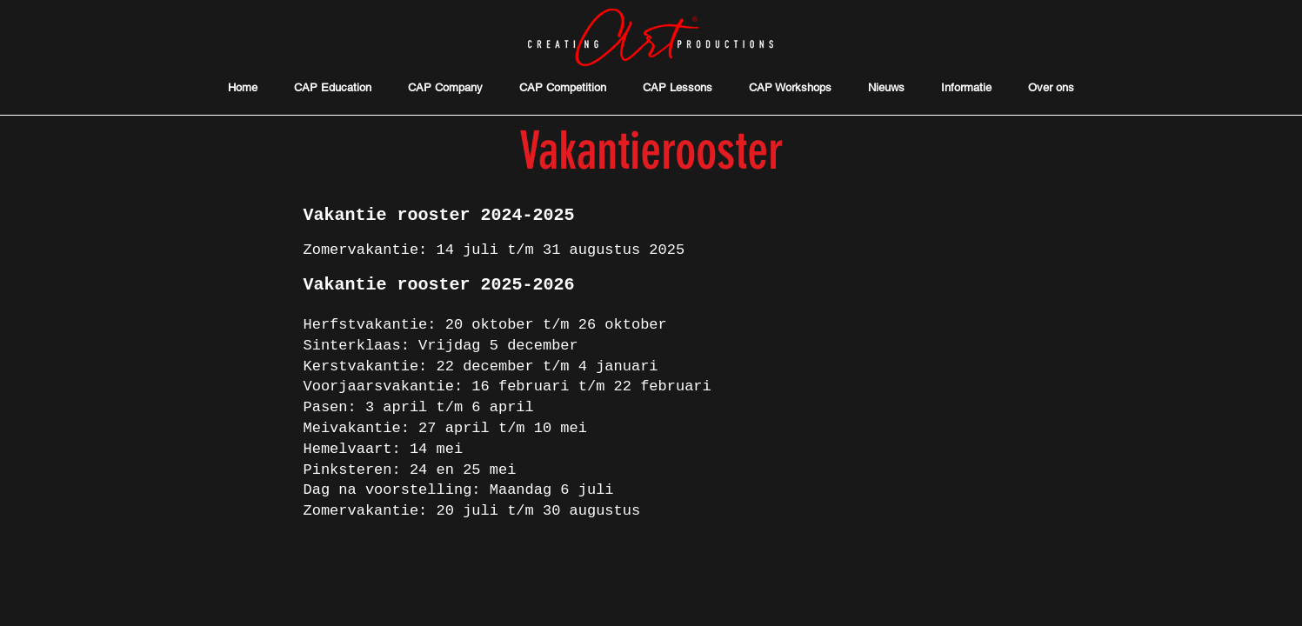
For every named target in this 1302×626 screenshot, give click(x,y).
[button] (966, 87)
